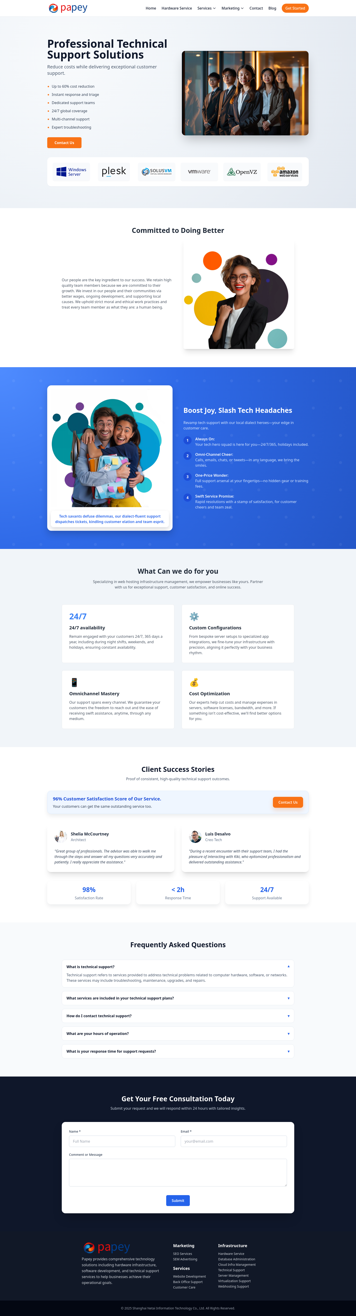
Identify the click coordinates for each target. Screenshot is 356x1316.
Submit (178, 1200)
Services (207, 8)
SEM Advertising (185, 1259)
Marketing (233, 8)
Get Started (295, 8)
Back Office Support (188, 1282)
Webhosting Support (233, 1286)
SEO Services (182, 1253)
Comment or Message (85, 1154)
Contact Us (64, 142)
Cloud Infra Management (237, 1264)
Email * (186, 1131)
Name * (75, 1131)
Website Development (189, 1276)
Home (151, 8)
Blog (272, 8)
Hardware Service (177, 8)
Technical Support (231, 1270)
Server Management (233, 1275)
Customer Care (184, 1287)
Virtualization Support (234, 1281)
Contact (256, 8)
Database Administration (236, 1259)
